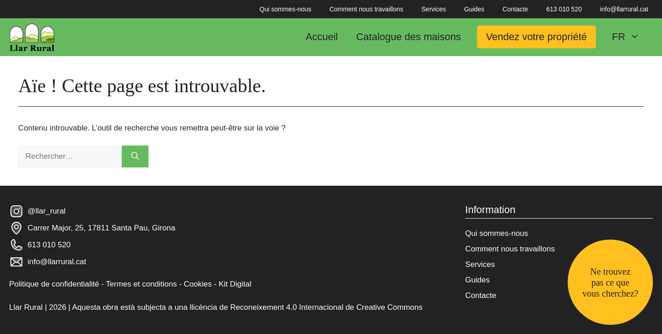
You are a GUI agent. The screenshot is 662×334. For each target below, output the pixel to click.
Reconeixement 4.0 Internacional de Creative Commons (326, 307)
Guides (474, 9)
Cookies (197, 284)
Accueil (322, 36)
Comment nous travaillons (366, 9)
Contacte (515, 9)
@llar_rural (47, 211)
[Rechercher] (135, 156)
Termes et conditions (141, 284)
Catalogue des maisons (408, 36)
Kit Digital (235, 284)
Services (433, 9)
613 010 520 (564, 9)
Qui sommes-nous (286, 9)
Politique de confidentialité (54, 284)
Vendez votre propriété (536, 36)
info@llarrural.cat (624, 9)
